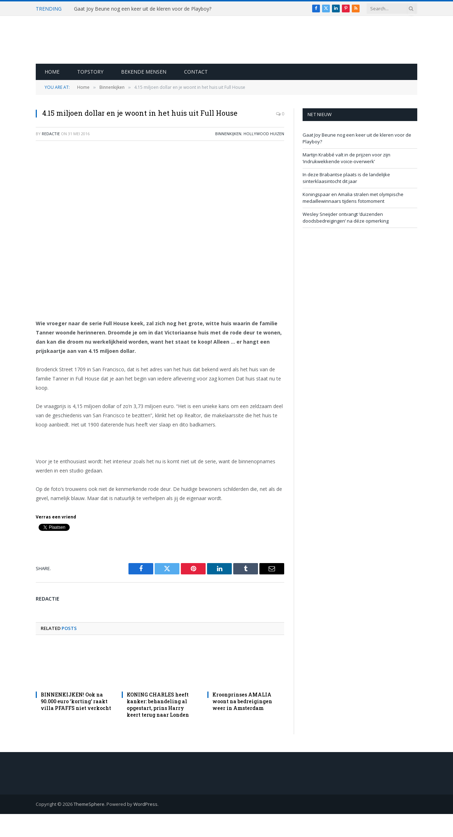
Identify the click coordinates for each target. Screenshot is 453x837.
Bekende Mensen (143, 71)
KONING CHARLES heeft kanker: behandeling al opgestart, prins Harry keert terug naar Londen (158, 704)
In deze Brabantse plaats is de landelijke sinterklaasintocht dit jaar (346, 178)
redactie (51, 133)
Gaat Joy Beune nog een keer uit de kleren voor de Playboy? (142, 9)
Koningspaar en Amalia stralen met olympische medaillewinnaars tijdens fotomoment (353, 198)
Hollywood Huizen (263, 133)
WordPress (145, 804)
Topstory (90, 71)
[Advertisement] (160, 197)
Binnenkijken (228, 133)
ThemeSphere (89, 804)
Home (52, 71)
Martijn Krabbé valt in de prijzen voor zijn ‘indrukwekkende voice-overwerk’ (346, 158)
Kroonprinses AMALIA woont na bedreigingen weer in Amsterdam (242, 701)
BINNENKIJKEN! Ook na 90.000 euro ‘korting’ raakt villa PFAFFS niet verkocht (76, 701)
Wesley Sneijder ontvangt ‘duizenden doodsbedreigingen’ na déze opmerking (346, 217)
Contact (196, 71)
